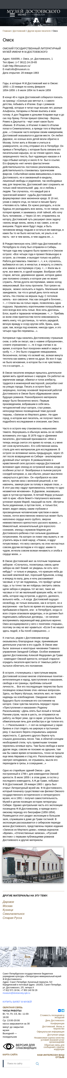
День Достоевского (54, 1020)
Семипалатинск (13, 913)
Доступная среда (55, 1035)
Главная (7, 31)
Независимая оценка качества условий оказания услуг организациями (49, 1040)
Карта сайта (10, 1054)
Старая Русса (12, 917)
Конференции (57, 1023)
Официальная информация (50, 1032)
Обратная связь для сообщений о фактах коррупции (54, 1047)
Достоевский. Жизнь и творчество (53, 1027)
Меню (22, 14)
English (39, 14)
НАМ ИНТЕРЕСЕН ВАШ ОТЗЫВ (50, 1056)
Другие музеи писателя (39, 31)
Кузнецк (8, 909)
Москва (8, 905)
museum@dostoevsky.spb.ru (16, 993)
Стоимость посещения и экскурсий (52, 1016)
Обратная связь (13, 1007)
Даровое (8, 901)
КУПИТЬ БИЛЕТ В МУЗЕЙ (17, 1001)
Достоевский (19, 31)
